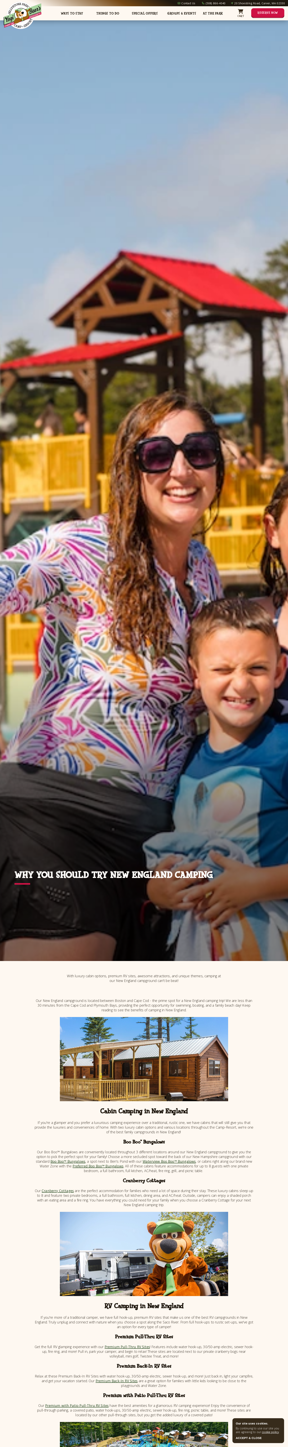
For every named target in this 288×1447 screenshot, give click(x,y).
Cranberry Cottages (58, 1190)
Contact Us (188, 3)
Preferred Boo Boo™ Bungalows (98, 1166)
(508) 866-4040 (215, 3)
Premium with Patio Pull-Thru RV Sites (77, 1405)
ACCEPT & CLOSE (249, 1438)
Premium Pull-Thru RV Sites (127, 1346)
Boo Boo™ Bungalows (67, 1161)
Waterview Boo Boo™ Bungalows (169, 1161)
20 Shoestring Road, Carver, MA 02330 (259, 3)
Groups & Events (181, 13)
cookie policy (270, 1432)
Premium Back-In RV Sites (117, 1380)
